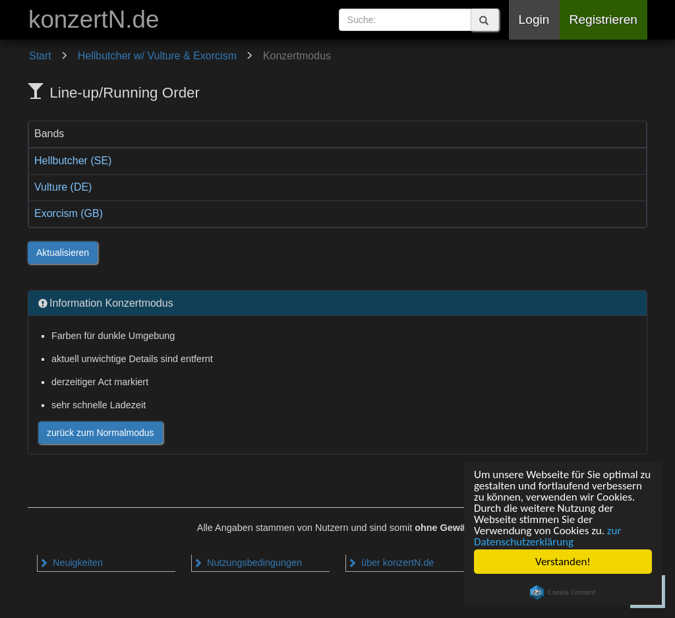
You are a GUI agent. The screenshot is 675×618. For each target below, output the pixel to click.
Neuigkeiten (71, 562)
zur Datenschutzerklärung (547, 536)
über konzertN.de (390, 562)
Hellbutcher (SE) (72, 160)
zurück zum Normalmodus (100, 432)
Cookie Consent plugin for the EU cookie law (563, 592)
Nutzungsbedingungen (247, 562)
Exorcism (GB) (68, 213)
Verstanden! (563, 562)
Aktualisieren (62, 252)
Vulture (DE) (63, 187)
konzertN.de (93, 19)
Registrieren (603, 19)
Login (534, 19)
